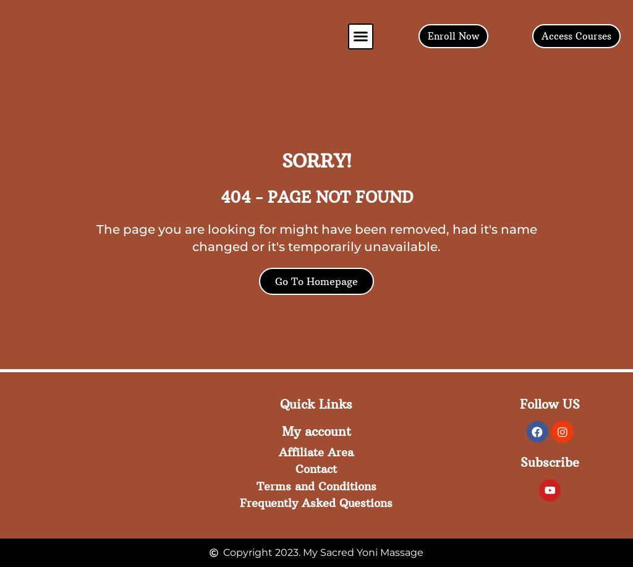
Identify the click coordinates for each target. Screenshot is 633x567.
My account (316, 431)
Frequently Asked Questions (316, 503)
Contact (316, 468)
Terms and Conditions (316, 486)
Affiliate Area (316, 452)
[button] (361, 36)
